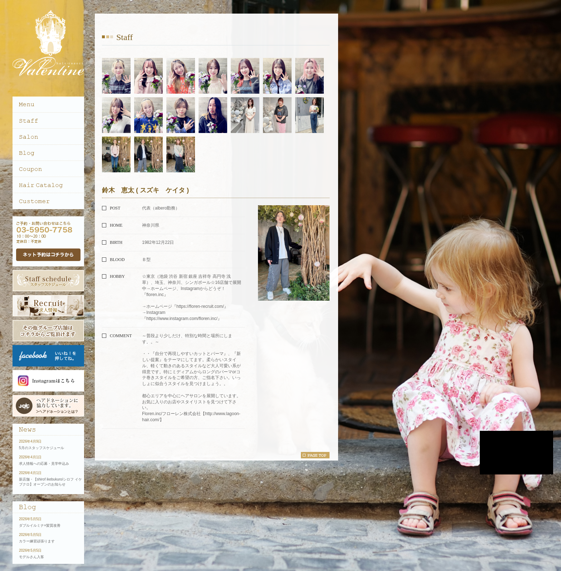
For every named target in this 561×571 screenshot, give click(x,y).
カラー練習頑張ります (37, 541)
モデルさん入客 (31, 557)
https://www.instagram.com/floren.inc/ (182, 318)
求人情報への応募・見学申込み (44, 464)
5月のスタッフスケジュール (41, 448)
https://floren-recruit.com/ (200, 306)
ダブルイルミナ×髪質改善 (39, 525)
